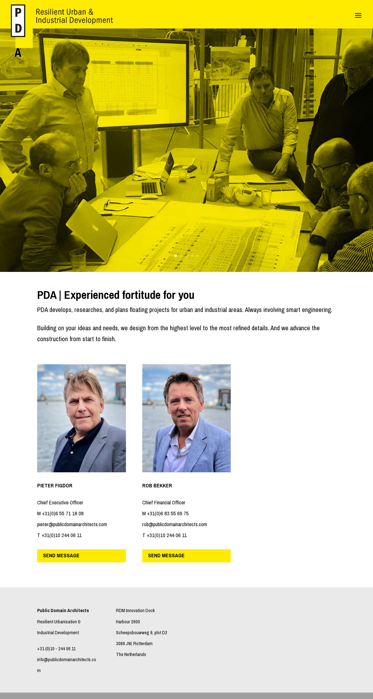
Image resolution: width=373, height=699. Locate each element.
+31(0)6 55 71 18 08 (63, 513)
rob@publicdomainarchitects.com (174, 524)
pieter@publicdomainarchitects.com (72, 524)
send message (61, 555)
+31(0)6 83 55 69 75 (168, 513)
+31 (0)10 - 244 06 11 (56, 648)
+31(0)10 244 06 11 (62, 535)
